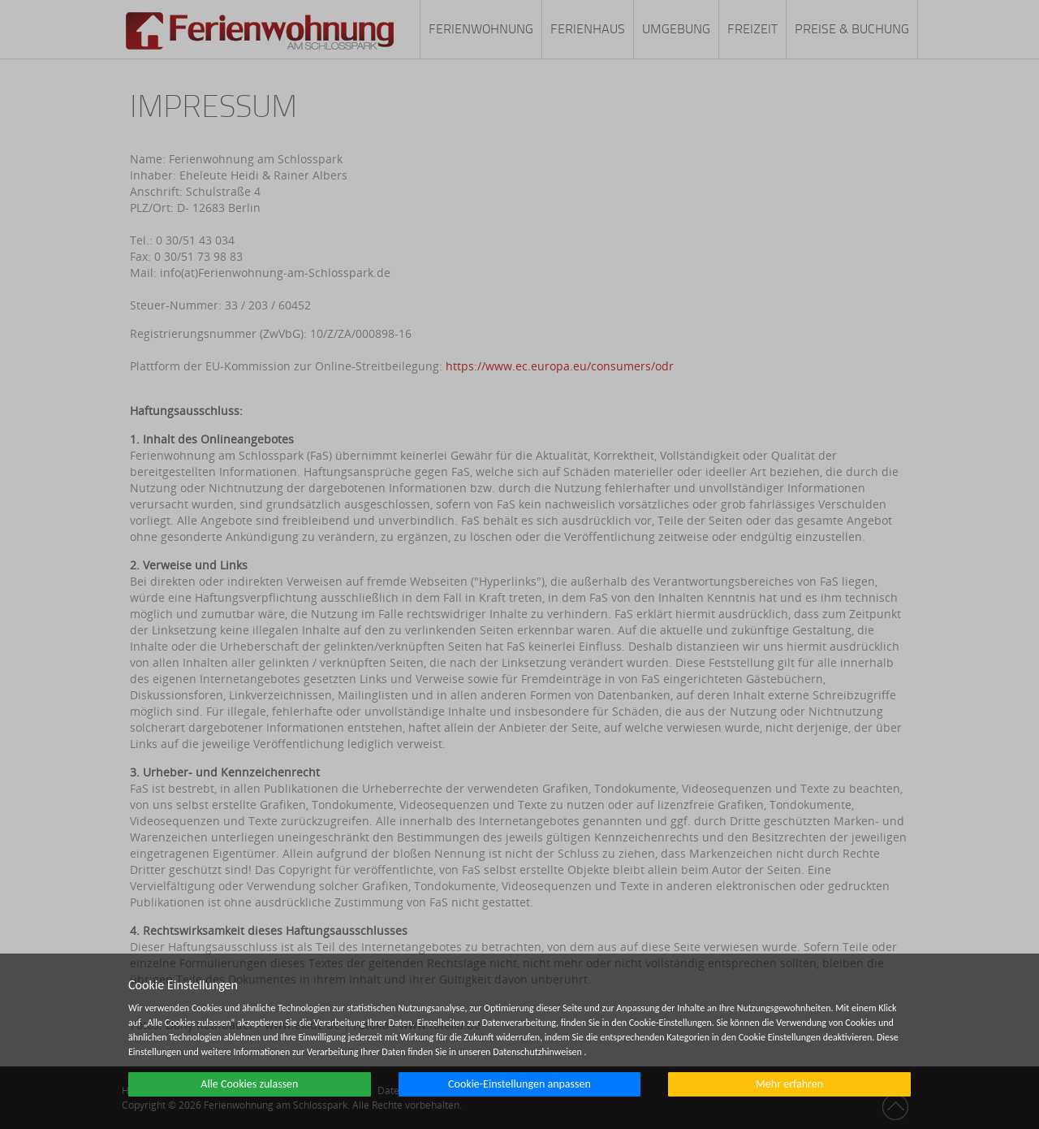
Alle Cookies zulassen (249, 1084)
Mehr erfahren (789, 1084)
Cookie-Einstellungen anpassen (519, 1084)
